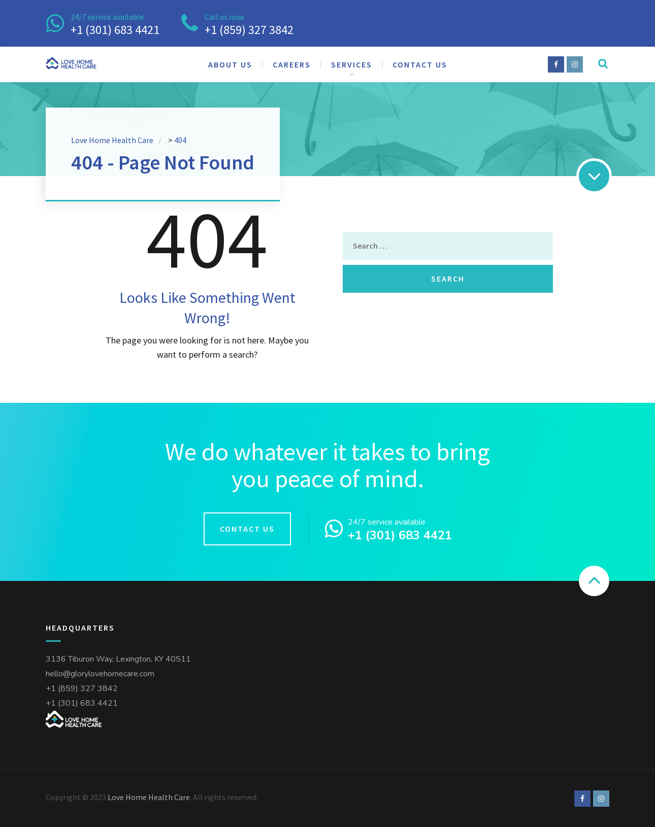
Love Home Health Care (149, 797)
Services (351, 64)
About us (230, 64)
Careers (292, 64)
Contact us (419, 64)
